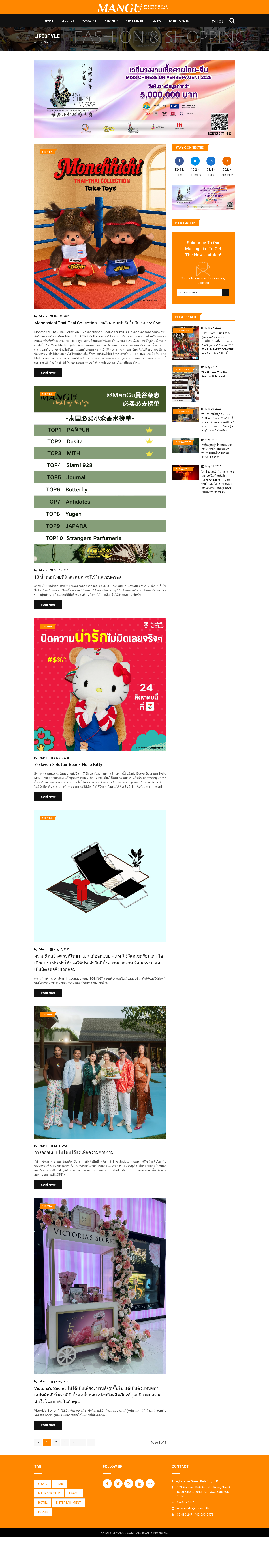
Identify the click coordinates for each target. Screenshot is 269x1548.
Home (38, 42)
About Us (67, 20)
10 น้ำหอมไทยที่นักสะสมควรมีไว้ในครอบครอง (81, 584)
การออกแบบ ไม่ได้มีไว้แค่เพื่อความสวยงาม (78, 1161)
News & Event (135, 20)
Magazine (89, 20)
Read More (48, 379)
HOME (49, 20)
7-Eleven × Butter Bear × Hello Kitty (71, 772)
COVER (42, 1495)
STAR (59, 1495)
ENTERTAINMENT (68, 1513)
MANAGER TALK (49, 1504)
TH (214, 22)
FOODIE (43, 1522)
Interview (111, 20)
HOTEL (43, 1513)
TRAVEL (74, 1504)
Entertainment (180, 20)
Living (157, 20)
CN (221, 22)
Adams (43, 316)
